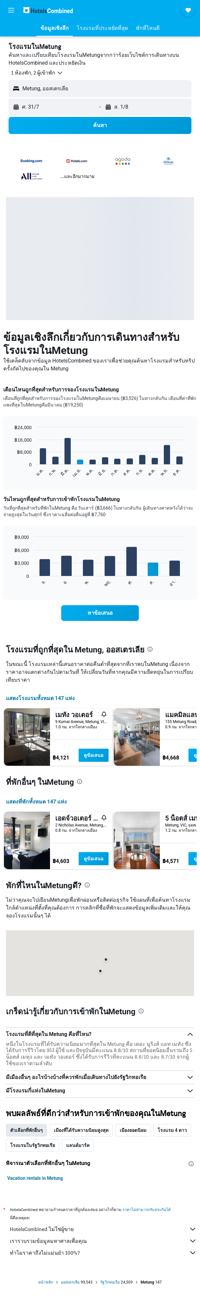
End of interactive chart (11, 472)
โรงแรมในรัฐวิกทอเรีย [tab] (32, 1145)
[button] (11, 10)
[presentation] (150, 649)
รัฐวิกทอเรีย (110, 1282)
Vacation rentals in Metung (35, 1178)
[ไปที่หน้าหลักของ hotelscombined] (48, 10)
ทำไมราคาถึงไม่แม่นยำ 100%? (103, 1253)
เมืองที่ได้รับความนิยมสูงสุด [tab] (81, 1130)
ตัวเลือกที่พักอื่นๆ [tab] (26, 1130)
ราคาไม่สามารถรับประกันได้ (146, 1209)
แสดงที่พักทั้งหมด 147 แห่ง (36, 802)
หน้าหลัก (45, 1282)
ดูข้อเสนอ (93, 755)
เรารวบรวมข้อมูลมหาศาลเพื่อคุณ (103, 1241)
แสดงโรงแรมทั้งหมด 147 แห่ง (40, 698)
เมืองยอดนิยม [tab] (133, 1130)
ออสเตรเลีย (70, 1282)
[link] (99, 613)
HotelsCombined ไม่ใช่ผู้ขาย (103, 1229)
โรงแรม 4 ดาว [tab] (172, 1130)
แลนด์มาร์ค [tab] (77, 1145)
